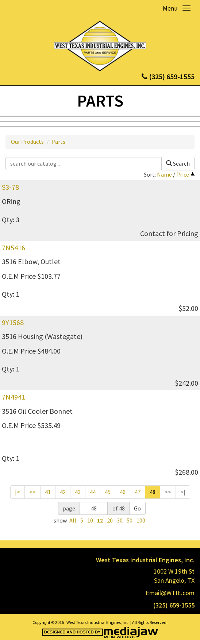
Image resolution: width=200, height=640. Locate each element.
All (72, 520)
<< (32, 492)
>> (168, 492)
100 (140, 520)
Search (178, 163)
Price (182, 174)
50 (129, 520)
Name (164, 174)
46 (123, 492)
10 (90, 520)
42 (63, 492)
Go (137, 508)
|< (17, 492)
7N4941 (13, 396)
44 (93, 492)
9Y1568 (13, 322)
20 (110, 520)
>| (182, 492)
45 (108, 492)
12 (100, 520)
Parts (58, 141)
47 (138, 492)
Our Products (27, 141)
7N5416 (13, 247)
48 (152, 492)
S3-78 (10, 187)
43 (78, 492)
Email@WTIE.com (170, 593)
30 (120, 520)
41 (48, 492)
